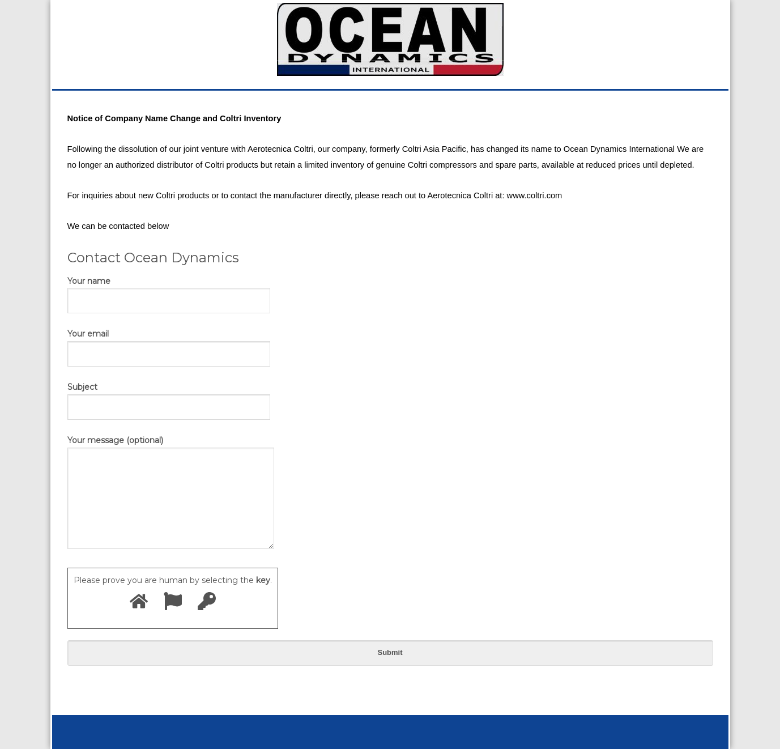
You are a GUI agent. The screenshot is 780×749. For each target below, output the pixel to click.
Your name (168, 290)
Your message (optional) (170, 493)
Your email (168, 343)
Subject (168, 396)
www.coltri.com (534, 195)
